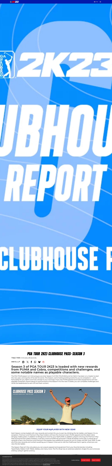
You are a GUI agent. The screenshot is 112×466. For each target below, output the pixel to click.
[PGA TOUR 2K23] (14, 2)
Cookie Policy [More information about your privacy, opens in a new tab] (46, 464)
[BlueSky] (39, 362)
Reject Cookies (96, 460)
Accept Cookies (86, 460)
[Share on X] (27, 362)
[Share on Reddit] (23, 362)
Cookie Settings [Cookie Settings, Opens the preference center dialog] (75, 460)
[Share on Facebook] (31, 362)
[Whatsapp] (35, 362)
